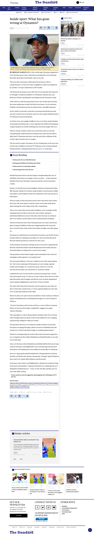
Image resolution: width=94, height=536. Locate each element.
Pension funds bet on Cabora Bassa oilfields (24, 166)
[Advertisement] (34, 416)
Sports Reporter (18, 453)
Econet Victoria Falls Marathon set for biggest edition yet (55, 492)
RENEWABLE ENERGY (86, 8)
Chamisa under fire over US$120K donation (24, 160)
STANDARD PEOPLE (45, 8)
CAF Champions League (26, 383)
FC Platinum (26, 387)
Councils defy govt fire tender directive (23, 169)
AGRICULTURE (78, 7)
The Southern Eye (47, 12)
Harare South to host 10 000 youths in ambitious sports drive (20, 489)
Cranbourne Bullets (53, 383)
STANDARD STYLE (55, 8)
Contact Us (22, 527)
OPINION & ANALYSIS (35, 8)
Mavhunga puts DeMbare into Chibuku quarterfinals (26, 163)
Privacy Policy (60, 527)
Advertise (29, 527)
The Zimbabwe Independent (31, 12)
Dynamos (19, 387)
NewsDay (19, 12)
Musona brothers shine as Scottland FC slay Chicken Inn (37, 491)
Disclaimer (51, 527)
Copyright (44, 527)
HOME (3, 7)
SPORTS (64, 7)
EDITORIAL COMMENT (24, 8)
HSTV (55, 12)
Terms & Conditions (71, 527)
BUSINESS (17, 7)
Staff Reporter (65, 45)
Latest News (68, 18)
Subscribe (36, 527)
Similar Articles (22, 433)
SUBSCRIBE (18, 515)
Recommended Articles (22, 469)
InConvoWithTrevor (72, 12)
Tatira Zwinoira (65, 86)
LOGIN (82, 2)
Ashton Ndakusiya (66, 75)
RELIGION (70, 7)
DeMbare (13, 387)
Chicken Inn (44, 383)
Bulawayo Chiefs (15, 383)
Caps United (36, 383)
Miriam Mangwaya (66, 55)
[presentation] (14, 459)
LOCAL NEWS (9, 8)
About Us (14, 527)
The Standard (65, 510)
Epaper (62, 12)
